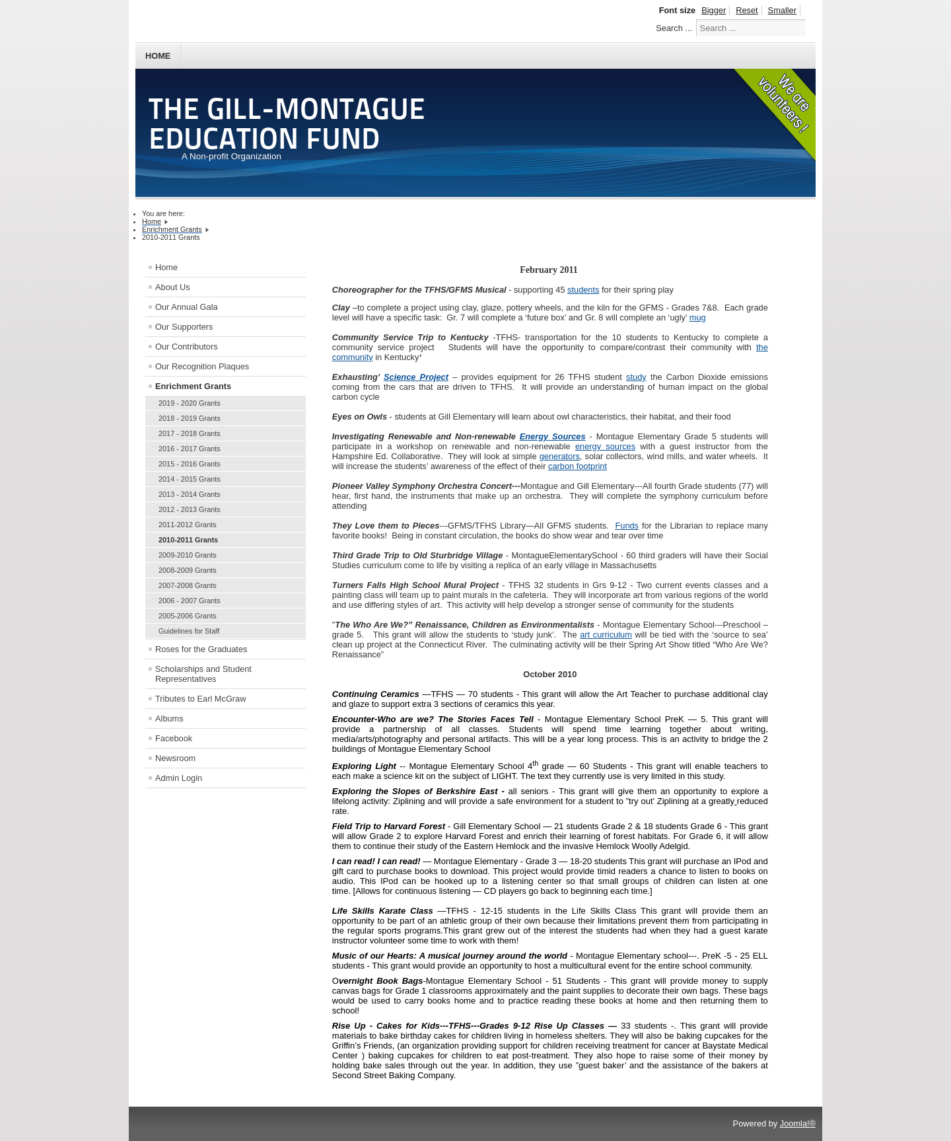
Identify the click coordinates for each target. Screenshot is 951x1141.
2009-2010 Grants (187, 555)
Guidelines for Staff (188, 631)
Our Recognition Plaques (202, 366)
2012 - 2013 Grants (189, 509)
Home (157, 56)
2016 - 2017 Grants (189, 449)
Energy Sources (553, 436)
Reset (746, 10)
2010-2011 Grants (188, 540)
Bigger (713, 10)
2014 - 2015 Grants (189, 479)
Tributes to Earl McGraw (200, 699)
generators (560, 456)
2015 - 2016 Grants (189, 464)
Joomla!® (798, 1123)
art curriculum (606, 635)
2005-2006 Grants (187, 616)
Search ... (674, 28)
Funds (627, 526)
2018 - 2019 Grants (189, 418)
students (583, 290)
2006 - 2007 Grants (189, 601)
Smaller (782, 10)
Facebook (173, 738)
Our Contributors (186, 346)
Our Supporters (184, 327)
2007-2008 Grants (187, 585)
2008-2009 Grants (187, 570)
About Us (172, 287)
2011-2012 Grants (187, 525)
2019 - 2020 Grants (189, 403)
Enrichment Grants (193, 386)
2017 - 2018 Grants (189, 433)
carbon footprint (577, 466)
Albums (169, 718)
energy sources (605, 446)
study (636, 377)
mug (697, 317)
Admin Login (178, 778)
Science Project (416, 377)
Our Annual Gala (186, 307)
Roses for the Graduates (201, 649)
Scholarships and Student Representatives (203, 674)
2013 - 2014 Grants (189, 494)
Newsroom (175, 758)
